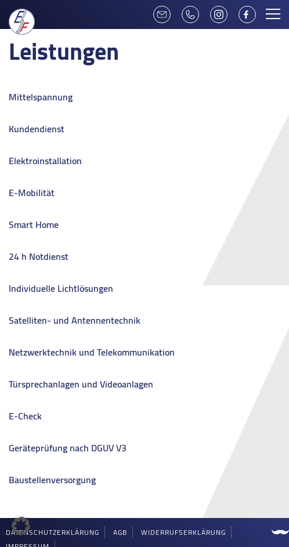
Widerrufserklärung (183, 532)
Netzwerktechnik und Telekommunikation (92, 352)
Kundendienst (36, 128)
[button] (21, 526)
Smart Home (34, 224)
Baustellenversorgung (52, 479)
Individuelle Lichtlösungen (61, 288)
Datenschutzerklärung (52, 532)
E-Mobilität (32, 192)
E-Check (25, 416)
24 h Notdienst (38, 256)
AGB (120, 532)
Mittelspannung (41, 97)
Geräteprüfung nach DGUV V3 (68, 448)
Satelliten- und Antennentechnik (74, 320)
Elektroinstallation (45, 160)
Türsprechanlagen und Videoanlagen (81, 384)
